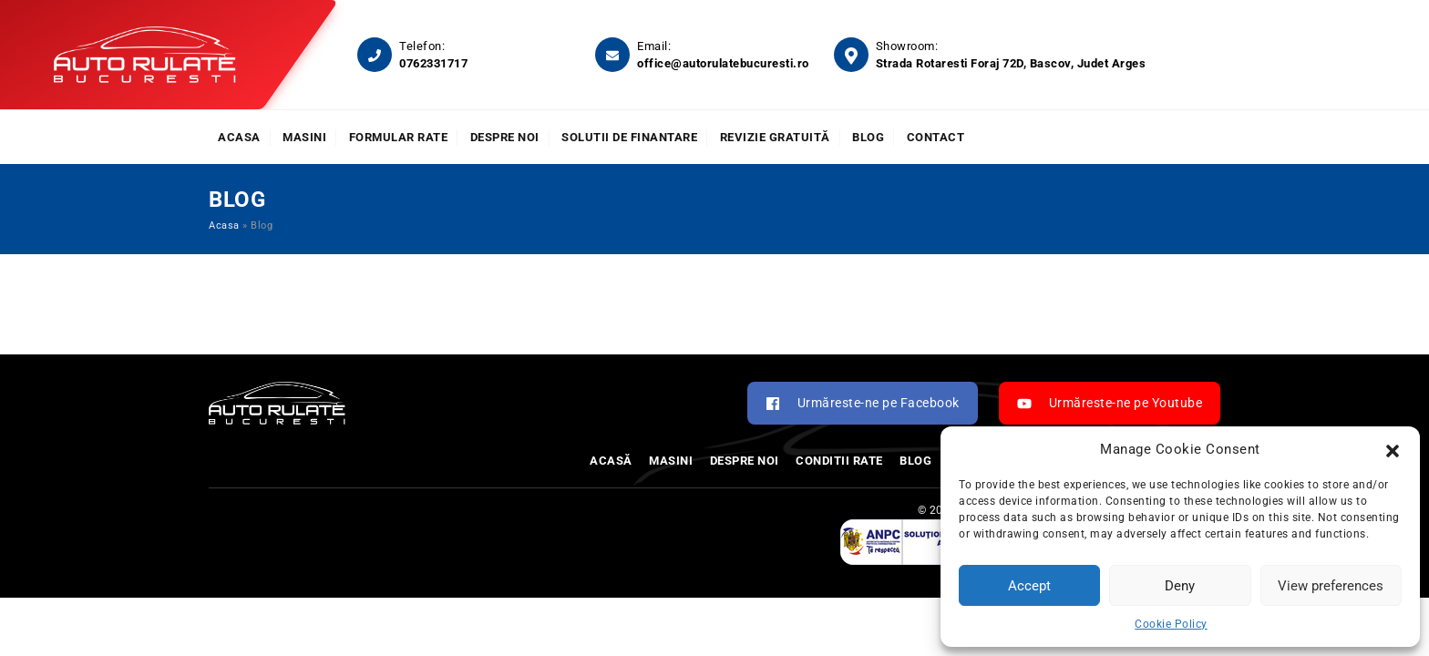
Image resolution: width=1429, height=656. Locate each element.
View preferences (1330, 586)
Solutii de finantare (629, 137)
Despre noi (505, 137)
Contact (936, 137)
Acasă (611, 460)
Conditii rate (839, 460)
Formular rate (398, 137)
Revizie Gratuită (775, 137)
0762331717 (433, 63)
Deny (1180, 586)
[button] (1392, 449)
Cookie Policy (1171, 624)
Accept (1029, 586)
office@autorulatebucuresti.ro (723, 63)
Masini (304, 137)
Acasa (239, 137)
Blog (868, 137)
